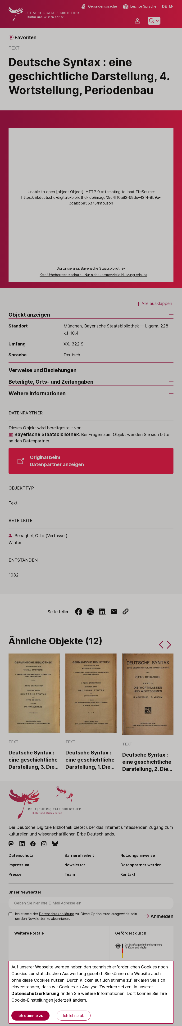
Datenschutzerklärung (35, 993)
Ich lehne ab (73, 1015)
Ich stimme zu (30, 1015)
